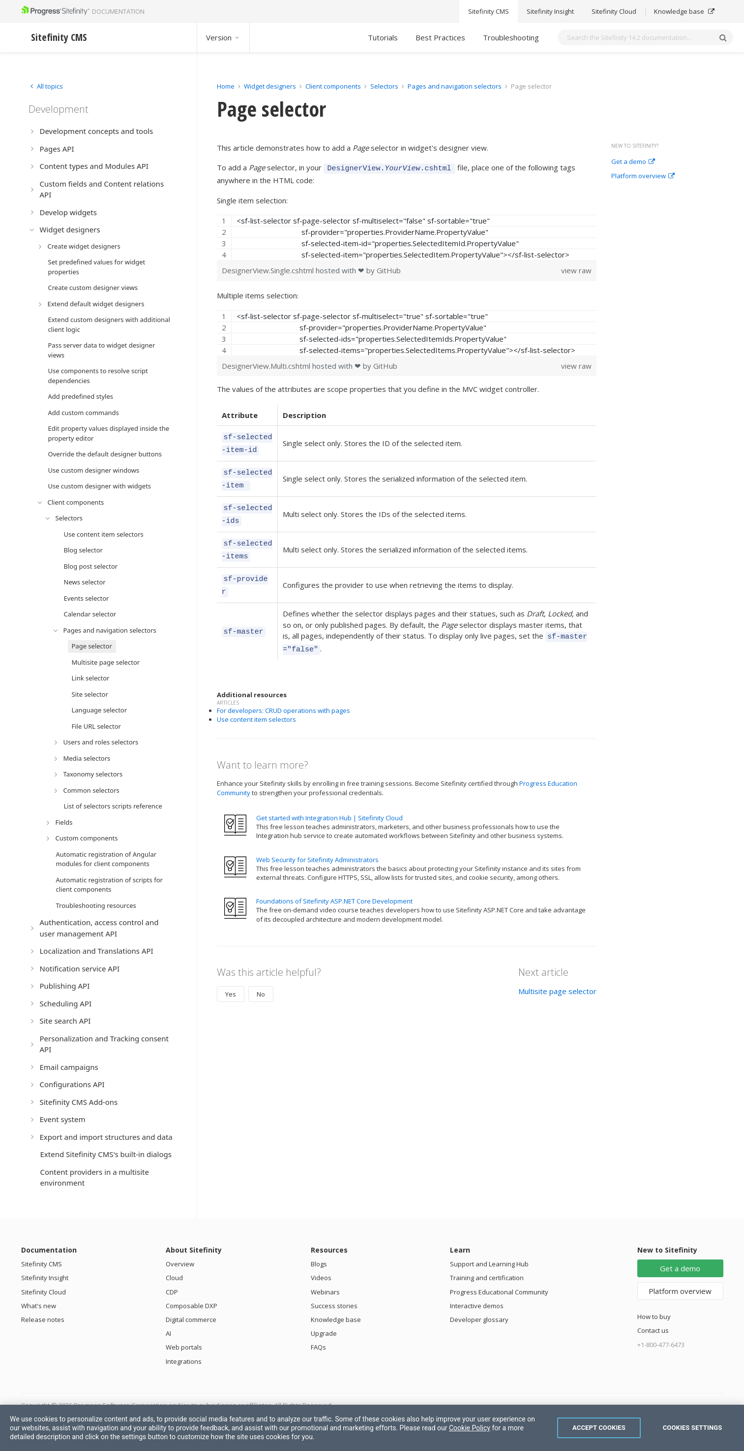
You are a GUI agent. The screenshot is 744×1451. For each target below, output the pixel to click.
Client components (333, 86)
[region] (407, 235)
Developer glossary (479, 1319)
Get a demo (633, 162)
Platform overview (643, 176)
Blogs (319, 1263)
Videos (321, 1277)
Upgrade (324, 1333)
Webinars (325, 1292)
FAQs (318, 1347)
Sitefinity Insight (44, 1277)
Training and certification (487, 1277)
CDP (172, 1292)
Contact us (653, 1330)
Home (226, 86)
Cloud (174, 1277)
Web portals (184, 1347)
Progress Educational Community (499, 1292)
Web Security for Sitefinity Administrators (317, 840)
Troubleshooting (511, 37)
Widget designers (271, 86)
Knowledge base (336, 1319)
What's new (38, 1305)
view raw (576, 269)
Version (223, 37)
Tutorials (383, 37)
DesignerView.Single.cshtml (269, 269)
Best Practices (440, 37)
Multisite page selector (557, 972)
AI (168, 1333)
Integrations (184, 1361)
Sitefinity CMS (41, 1263)
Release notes (42, 1319)
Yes (230, 974)
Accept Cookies (598, 1427)
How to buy (654, 1316)
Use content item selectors (256, 700)
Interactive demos (477, 1305)
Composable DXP (191, 1305)
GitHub (389, 269)
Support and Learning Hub (489, 1263)
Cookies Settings (692, 1427)
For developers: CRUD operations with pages (283, 691)
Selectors (385, 86)
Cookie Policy (469, 1428)
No (261, 974)
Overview (180, 1263)
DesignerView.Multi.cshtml (267, 364)
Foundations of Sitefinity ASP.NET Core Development (334, 881)
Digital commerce (191, 1319)
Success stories (334, 1305)
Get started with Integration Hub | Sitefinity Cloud (329, 798)
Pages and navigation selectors (455, 86)
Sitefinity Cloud (43, 1292)
